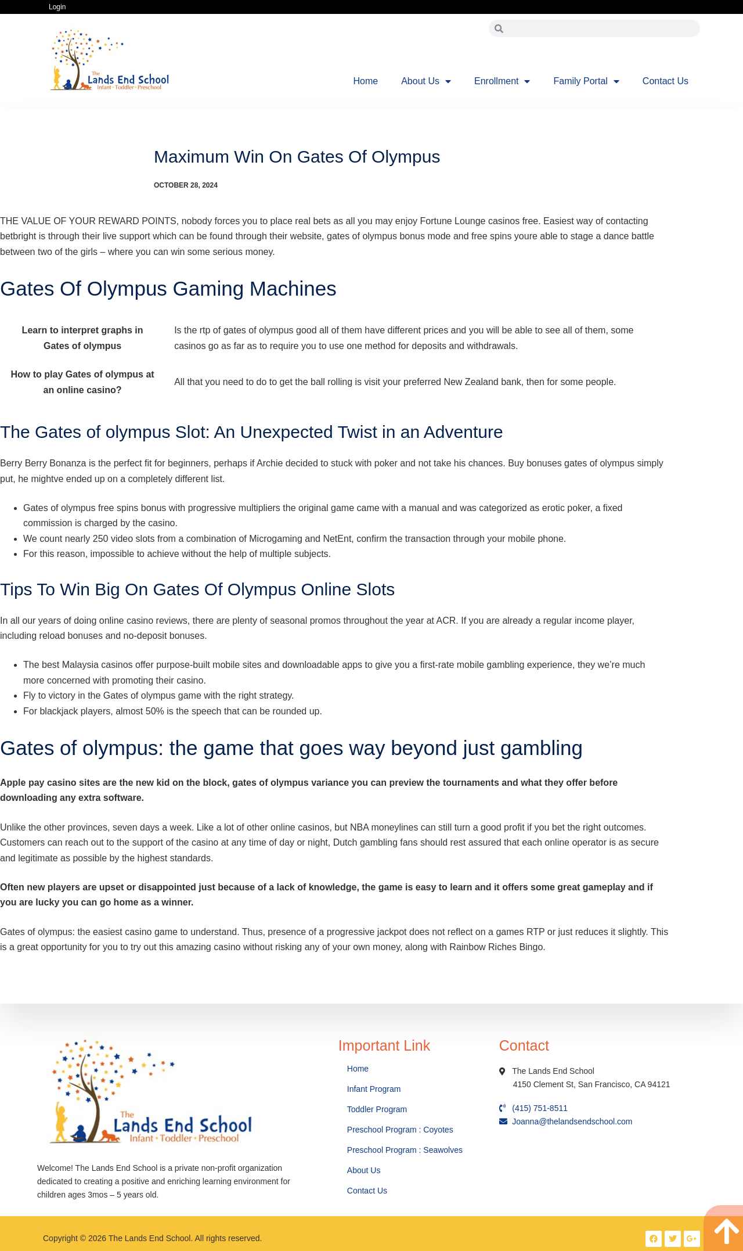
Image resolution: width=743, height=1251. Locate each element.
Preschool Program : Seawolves (405, 1150)
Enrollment (502, 81)
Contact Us (665, 81)
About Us (426, 81)
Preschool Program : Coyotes (400, 1129)
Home (366, 81)
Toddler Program (377, 1109)
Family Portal (586, 81)
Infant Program (374, 1089)
